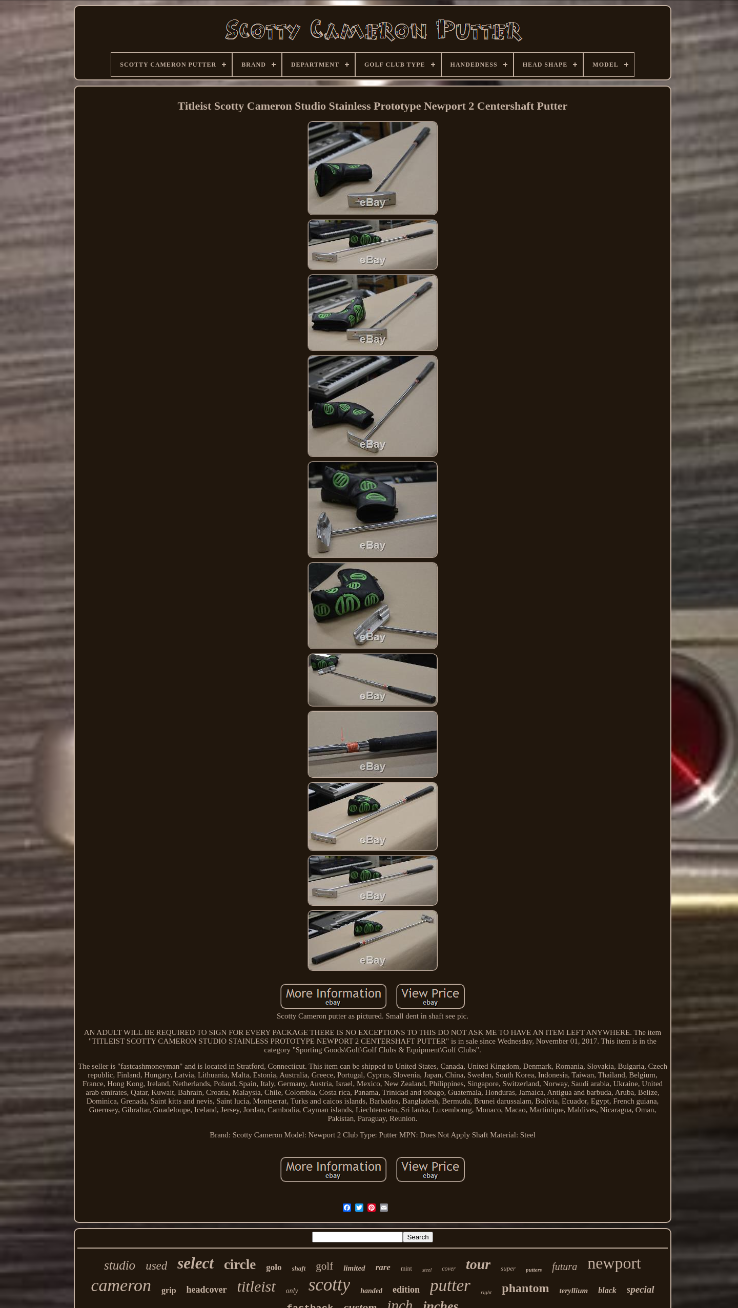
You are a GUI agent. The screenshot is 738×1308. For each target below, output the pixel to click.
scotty (330, 1285)
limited (354, 1268)
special (640, 1289)
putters (534, 1270)
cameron (121, 1285)
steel (427, 1270)
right (486, 1292)
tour (478, 1264)
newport (614, 1263)
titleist (256, 1286)
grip (168, 1290)
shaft (299, 1268)
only (292, 1291)
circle (240, 1264)
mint (406, 1268)
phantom (525, 1288)
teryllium (573, 1290)
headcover (207, 1289)
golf (324, 1266)
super (508, 1268)
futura (564, 1266)
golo (273, 1267)
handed (371, 1291)
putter (450, 1285)
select (195, 1263)
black (607, 1290)
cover (449, 1268)
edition (406, 1289)
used (156, 1265)
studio (119, 1265)
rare (383, 1267)
